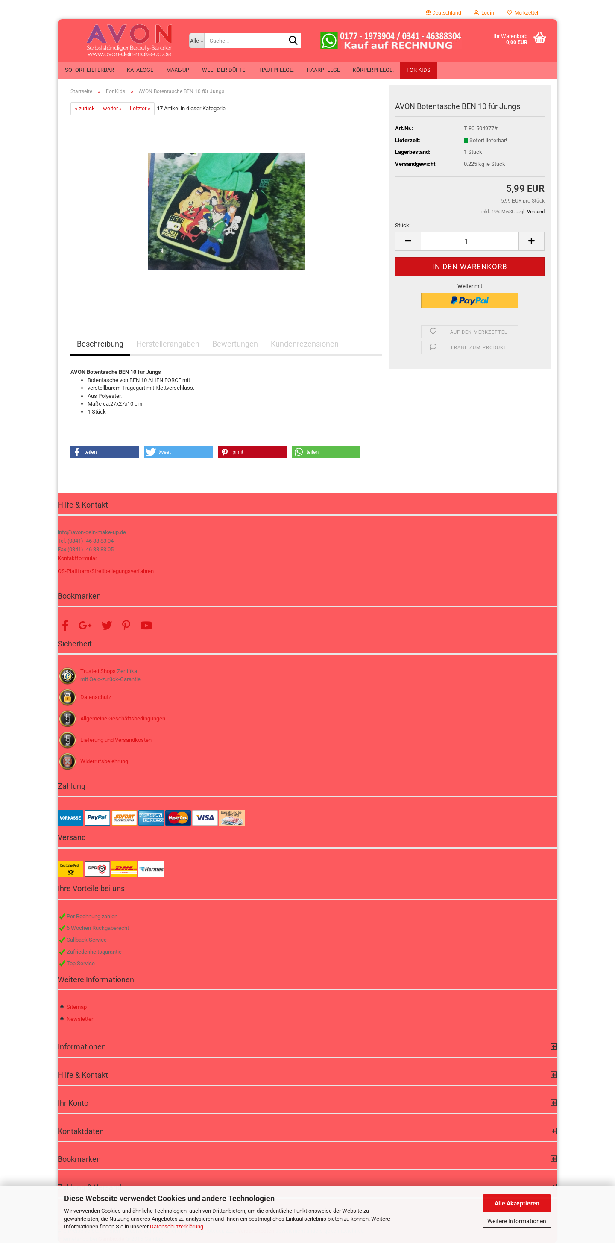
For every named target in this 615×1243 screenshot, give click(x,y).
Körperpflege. (373, 70)
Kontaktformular (77, 558)
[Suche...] (197, 40)
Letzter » (140, 108)
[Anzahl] (470, 241)
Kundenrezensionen (305, 343)
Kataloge (140, 70)
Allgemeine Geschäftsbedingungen (122, 718)
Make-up (177, 70)
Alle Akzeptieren (517, 1203)
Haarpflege (323, 70)
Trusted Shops (98, 671)
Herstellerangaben (167, 343)
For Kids (418, 70)
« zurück (85, 108)
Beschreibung (100, 343)
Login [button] (484, 13)
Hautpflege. (276, 70)
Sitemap (77, 1007)
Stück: (402, 225)
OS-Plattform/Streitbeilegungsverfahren (106, 571)
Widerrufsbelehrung (104, 761)
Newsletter (80, 1019)
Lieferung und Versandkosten (116, 740)
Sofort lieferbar (89, 70)
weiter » (112, 108)
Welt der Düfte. (224, 70)
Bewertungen (235, 343)
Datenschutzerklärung (176, 1226)
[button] (443, 12)
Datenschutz (95, 697)
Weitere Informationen (516, 1221)
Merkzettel (522, 13)
